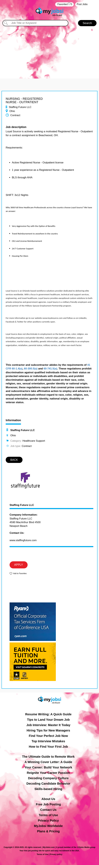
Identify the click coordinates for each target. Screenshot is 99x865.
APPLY (18, 564)
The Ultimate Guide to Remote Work (48, 756)
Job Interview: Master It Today (48, 725)
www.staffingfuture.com (23, 540)
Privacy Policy (48, 820)
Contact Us (48, 809)
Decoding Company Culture (48, 778)
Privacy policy (56, 854)
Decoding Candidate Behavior (48, 783)
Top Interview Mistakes (48, 741)
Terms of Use (48, 815)
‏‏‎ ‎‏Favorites (64, 4)
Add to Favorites (20, 573)
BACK (14, 459)
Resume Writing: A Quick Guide (48, 714)
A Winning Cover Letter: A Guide (48, 762)
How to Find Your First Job (48, 746)
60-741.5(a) (50, 368)
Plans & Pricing (48, 831)
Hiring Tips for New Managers (48, 730)
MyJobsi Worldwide (48, 826)
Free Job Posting (48, 804)
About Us (48, 799)
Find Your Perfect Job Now (48, 735)
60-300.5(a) (30, 368)
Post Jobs (82, 4)
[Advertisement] (49, 49)
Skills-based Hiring (48, 789)
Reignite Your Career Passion (48, 772)
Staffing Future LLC (22, 505)
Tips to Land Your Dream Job (48, 719)
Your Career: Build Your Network (48, 767)
